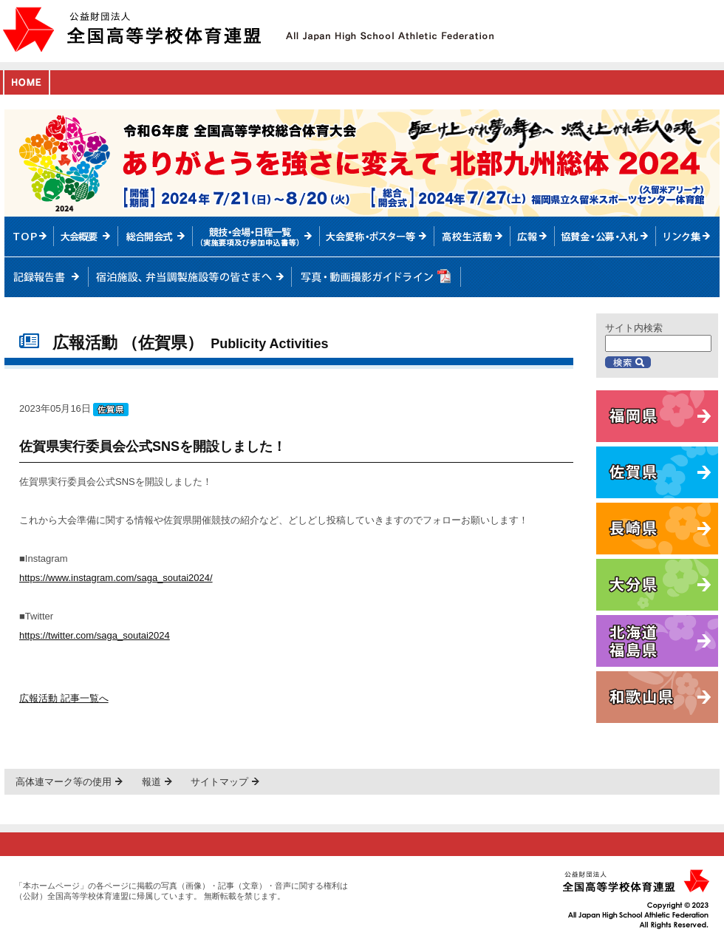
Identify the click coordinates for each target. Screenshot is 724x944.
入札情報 (606, 237)
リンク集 (688, 237)
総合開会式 (155, 237)
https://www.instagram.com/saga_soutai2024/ (116, 577)
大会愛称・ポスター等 (377, 237)
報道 (151, 781)
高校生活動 (472, 237)
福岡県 (657, 416)
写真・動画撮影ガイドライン (375, 277)
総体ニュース (532, 237)
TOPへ (29, 237)
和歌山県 (657, 697)
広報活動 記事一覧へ (64, 698)
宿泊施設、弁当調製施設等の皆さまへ (189, 277)
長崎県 (657, 528)
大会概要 (86, 237)
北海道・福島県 (657, 641)
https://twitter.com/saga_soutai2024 (94, 635)
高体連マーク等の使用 (64, 781)
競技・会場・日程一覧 (255, 237)
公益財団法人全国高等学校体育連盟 (132, 29)
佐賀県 (657, 472)
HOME (26, 82)
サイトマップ (219, 781)
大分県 (657, 585)
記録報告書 (46, 277)
